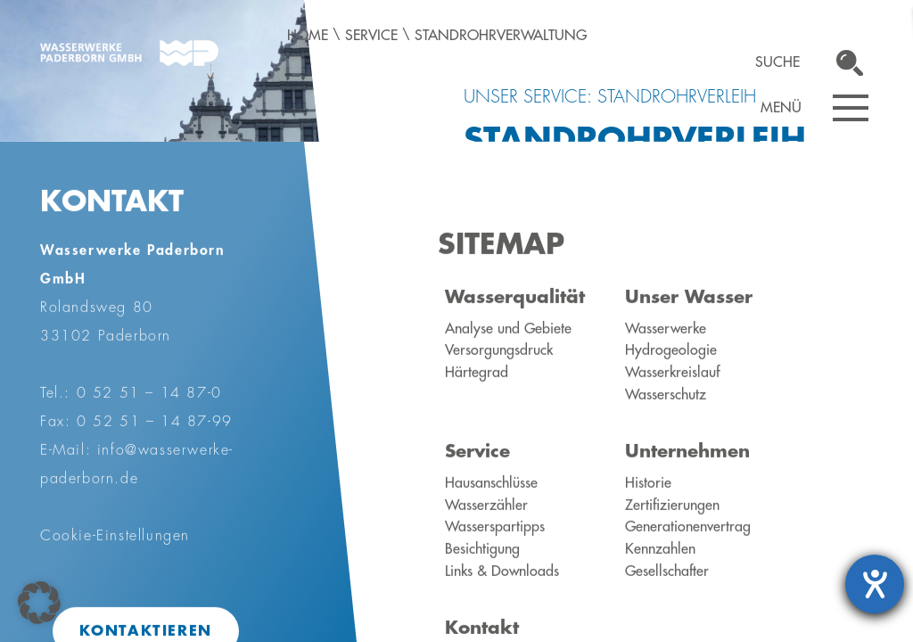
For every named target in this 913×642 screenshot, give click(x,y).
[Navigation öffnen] (850, 108)
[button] (39, 603)
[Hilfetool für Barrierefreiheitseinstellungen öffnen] (874, 584)
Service (371, 36)
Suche (777, 62)
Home (307, 36)
